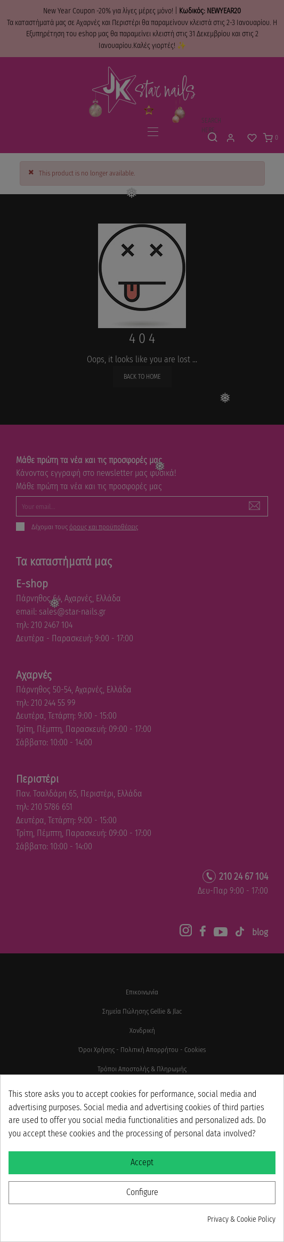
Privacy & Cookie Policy (241, 1219)
